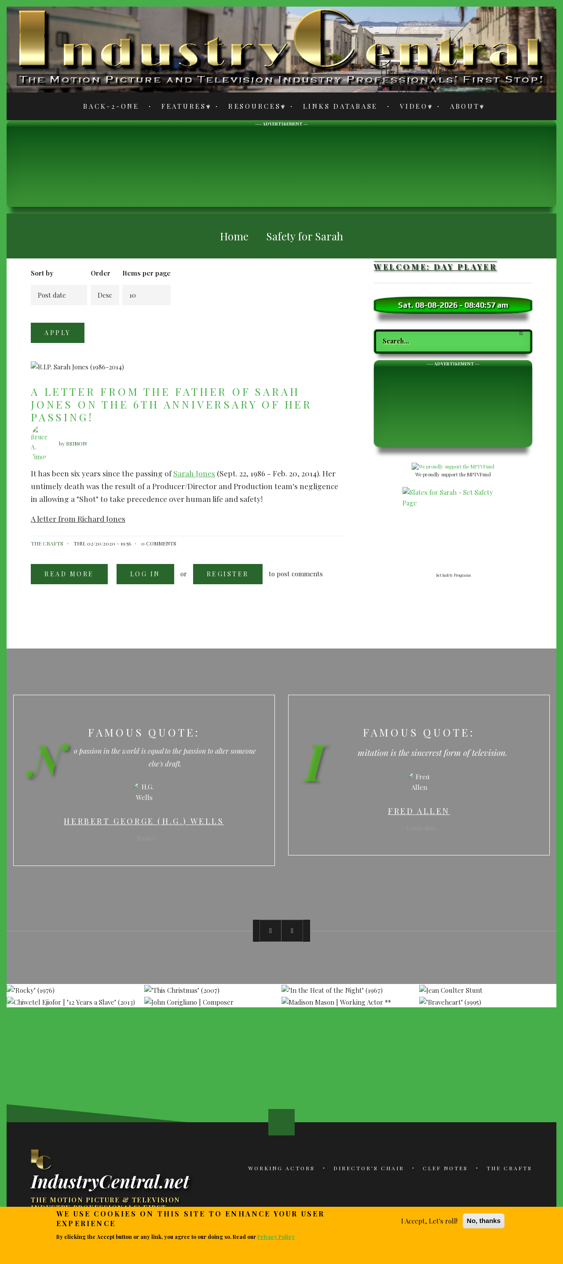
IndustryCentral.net (110, 1180)
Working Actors (281, 1168)
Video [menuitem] (411, 108)
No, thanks (484, 1220)
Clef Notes (445, 1168)
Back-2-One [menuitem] (111, 106)
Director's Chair (368, 1168)
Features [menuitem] (181, 108)
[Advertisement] (281, 165)
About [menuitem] (462, 108)
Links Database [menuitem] (340, 106)
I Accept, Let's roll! (429, 1220)
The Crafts (509, 1168)
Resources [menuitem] (252, 108)
